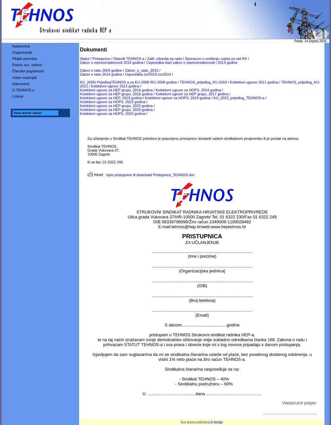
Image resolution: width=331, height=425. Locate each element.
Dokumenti (21, 84)
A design (217, 422)
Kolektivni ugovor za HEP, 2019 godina (111, 98)
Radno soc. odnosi (27, 65)
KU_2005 (87, 82)
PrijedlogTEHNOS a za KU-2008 (123, 82)
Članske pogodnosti (28, 71)
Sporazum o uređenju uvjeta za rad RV (216, 59)
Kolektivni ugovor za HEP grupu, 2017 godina (191, 94)
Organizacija (22, 52)
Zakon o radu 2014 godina (101, 74)
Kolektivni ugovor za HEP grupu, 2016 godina (116, 94)
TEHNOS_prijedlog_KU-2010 (203, 82)
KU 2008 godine (164, 82)
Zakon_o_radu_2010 (141, 70)
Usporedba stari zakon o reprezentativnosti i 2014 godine (192, 63)
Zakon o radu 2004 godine (101, 70)
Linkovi (17, 96)
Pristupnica (101, 59)
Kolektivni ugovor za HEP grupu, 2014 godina (116, 90)
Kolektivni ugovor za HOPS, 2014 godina (188, 90)
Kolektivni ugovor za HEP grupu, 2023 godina (116, 106)
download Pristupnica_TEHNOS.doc (165, 175)
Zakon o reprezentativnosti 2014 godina (111, 63)
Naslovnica (21, 46)
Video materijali (24, 78)
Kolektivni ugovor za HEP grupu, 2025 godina (116, 110)
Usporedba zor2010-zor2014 (148, 74)
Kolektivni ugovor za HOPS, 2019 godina (177, 98)
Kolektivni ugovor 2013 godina (115, 86)
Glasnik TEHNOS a (128, 59)
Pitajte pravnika (24, 59)
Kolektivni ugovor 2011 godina (254, 82)
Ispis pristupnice (110, 175)
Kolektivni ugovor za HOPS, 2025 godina (112, 114)
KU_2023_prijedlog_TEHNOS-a (239, 98)
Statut (85, 59)
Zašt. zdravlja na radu (164, 59)
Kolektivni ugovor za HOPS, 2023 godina (112, 102)
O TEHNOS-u (23, 90)
